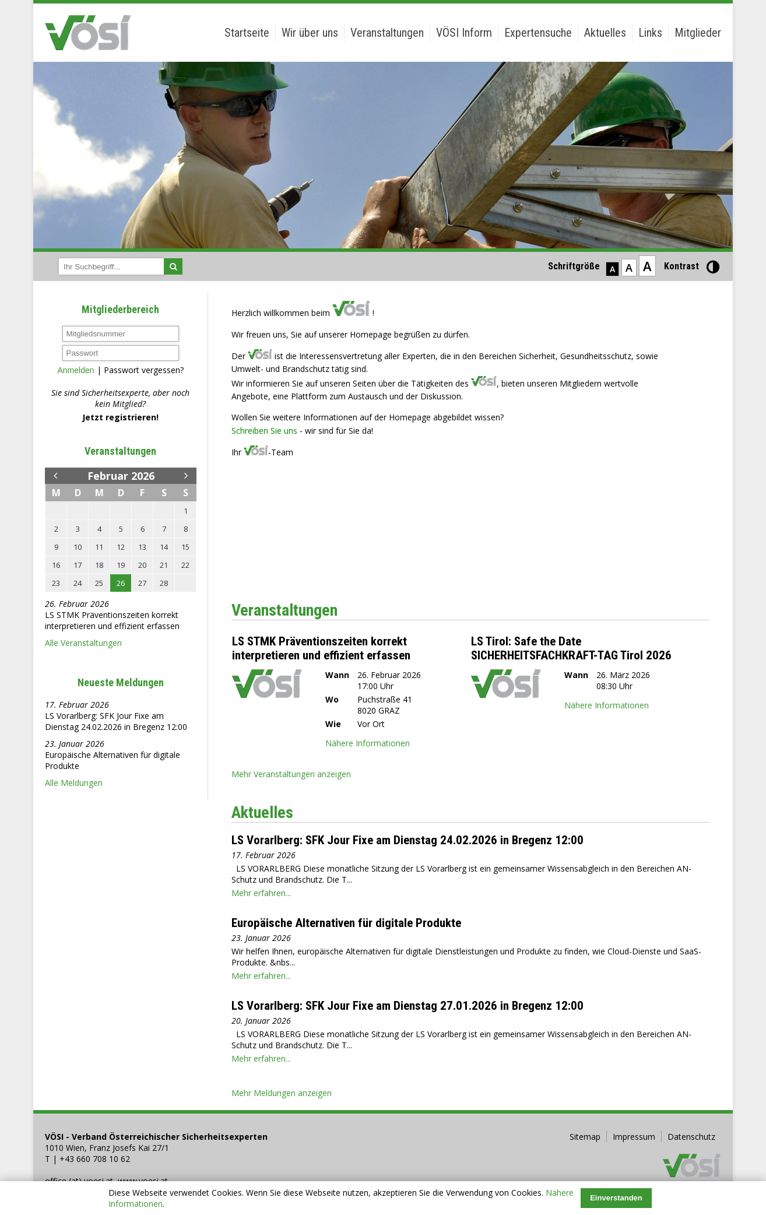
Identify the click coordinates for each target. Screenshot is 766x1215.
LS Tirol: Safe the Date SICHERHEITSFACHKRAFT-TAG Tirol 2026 (571, 648)
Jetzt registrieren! (120, 417)
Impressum (634, 1136)
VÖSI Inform (464, 33)
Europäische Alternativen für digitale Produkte (346, 923)
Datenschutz (691, 1136)
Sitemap (585, 1136)
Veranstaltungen (387, 33)
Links (650, 33)
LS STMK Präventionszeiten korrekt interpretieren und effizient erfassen (112, 620)
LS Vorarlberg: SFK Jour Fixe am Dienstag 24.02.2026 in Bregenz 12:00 (116, 721)
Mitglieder (697, 33)
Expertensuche (538, 33)
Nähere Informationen (367, 743)
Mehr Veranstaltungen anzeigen (291, 773)
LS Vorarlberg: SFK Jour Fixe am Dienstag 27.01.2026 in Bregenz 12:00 (407, 1006)
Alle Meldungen (74, 782)
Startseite (246, 33)
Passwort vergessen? (144, 369)
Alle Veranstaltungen (83, 642)
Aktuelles (605, 33)
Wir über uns (310, 33)
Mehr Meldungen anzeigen (281, 1092)
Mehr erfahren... (261, 892)
